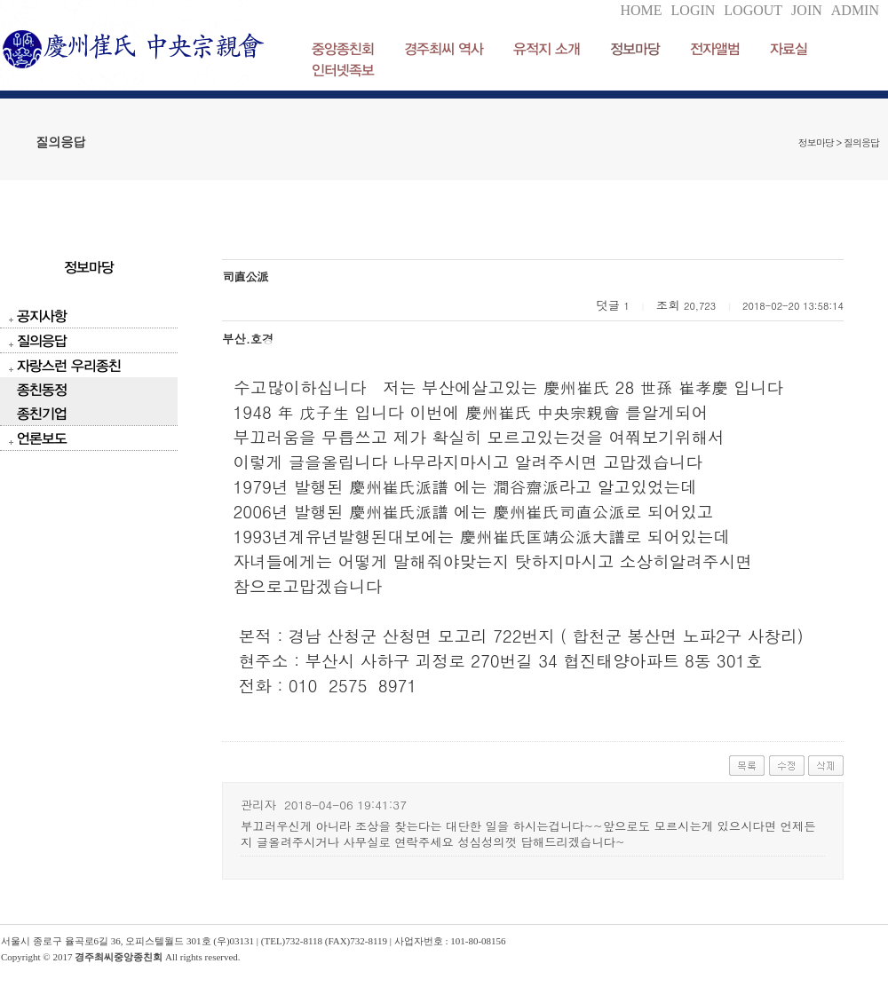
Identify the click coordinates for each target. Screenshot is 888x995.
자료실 (788, 48)
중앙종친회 (343, 48)
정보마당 (635, 48)
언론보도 (42, 438)
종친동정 (42, 389)
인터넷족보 (343, 69)
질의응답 (42, 340)
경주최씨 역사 (443, 48)
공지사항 (42, 315)
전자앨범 (715, 48)
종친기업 (42, 413)
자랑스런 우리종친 (69, 365)
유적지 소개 (546, 48)
